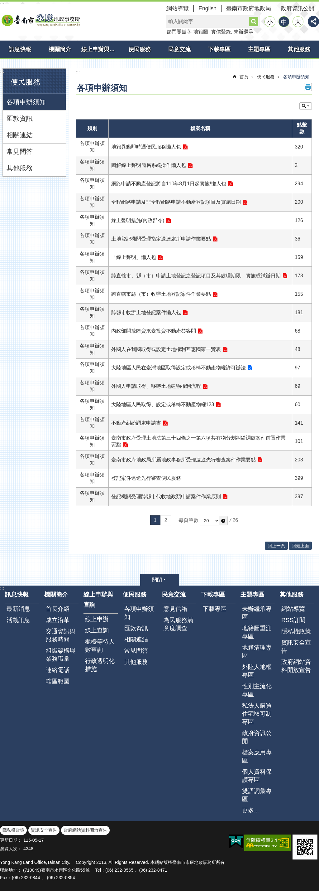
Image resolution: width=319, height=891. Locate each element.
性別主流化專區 (257, 690)
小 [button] (270, 22)
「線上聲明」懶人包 (133, 257)
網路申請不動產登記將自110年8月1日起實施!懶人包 (168, 183)
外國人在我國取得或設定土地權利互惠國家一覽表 (166, 349)
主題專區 (259, 49)
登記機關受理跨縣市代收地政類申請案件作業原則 (166, 496)
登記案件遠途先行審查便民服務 (146, 478)
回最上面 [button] (300, 545)
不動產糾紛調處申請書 (136, 423)
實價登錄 (221, 31)
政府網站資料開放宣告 (296, 666)
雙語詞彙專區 (257, 795)
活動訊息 (18, 620)
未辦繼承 (244, 31)
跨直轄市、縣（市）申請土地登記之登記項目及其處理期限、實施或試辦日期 (196, 275)
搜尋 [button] (253, 21)
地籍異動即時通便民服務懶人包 (146, 146)
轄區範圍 (57, 681)
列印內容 (308, 87)
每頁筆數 (188, 520)
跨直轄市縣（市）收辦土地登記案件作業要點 (161, 294)
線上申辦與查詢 (100, 49)
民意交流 (179, 49)
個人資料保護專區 (257, 775)
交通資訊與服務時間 (60, 635)
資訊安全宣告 (296, 646)
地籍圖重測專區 (257, 632)
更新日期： (11, 840)
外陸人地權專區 (257, 671)
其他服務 (299, 49)
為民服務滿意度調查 (178, 624)
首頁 (244, 76)
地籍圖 (200, 31)
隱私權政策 (296, 631)
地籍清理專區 (257, 651)
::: (2, 71)
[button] (223, 520)
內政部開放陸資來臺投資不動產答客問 (153, 331)
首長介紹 (57, 609)
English (207, 8)
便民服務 (139, 49)
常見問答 (20, 151)
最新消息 (18, 609)
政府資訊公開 (297, 8)
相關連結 (20, 135)
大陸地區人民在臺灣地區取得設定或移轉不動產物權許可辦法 (178, 367)
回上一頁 (276, 545)
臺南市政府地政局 (248, 8)
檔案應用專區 (257, 756)
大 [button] (298, 22)
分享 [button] (313, 21)
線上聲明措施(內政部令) (137, 220)
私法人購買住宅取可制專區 (257, 713)
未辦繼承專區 (257, 613)
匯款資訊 (20, 118)
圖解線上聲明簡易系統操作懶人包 (148, 165)
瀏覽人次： (11, 848)
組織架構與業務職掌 (60, 654)
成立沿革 (57, 620)
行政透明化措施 (100, 665)
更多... (250, 810)
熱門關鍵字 (179, 31)
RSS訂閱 (293, 620)
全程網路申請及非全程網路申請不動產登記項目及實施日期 (176, 202)
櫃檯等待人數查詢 (100, 645)
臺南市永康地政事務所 (40, 20)
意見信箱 (175, 609)
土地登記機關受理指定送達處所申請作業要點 (161, 238)
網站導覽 (177, 8)
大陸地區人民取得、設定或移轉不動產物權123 (162, 404)
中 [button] (284, 22)
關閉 (157, 579)
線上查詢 (97, 630)
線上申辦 (97, 619)
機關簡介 (60, 49)
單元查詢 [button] (305, 106)
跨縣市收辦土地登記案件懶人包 (146, 312)
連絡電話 (57, 670)
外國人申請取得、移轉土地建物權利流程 (156, 386)
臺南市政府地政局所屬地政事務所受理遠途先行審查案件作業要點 (183, 459)
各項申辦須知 (26, 101)
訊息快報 (20, 49)
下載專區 (219, 49)
